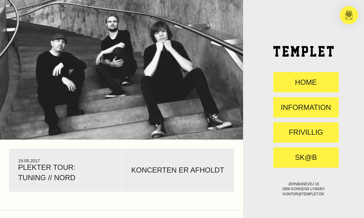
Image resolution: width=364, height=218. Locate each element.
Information (306, 107)
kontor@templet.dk (303, 194)
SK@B (306, 157)
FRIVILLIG (306, 132)
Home (306, 82)
